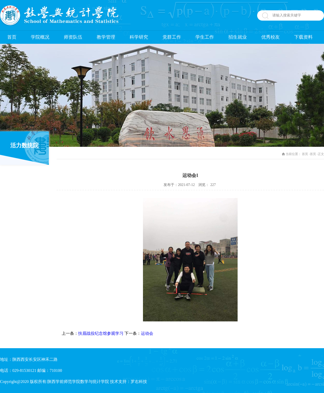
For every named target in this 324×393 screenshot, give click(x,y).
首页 (11, 37)
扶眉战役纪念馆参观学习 (100, 333)
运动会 (147, 333)
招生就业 (237, 37)
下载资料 (303, 37)
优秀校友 (270, 37)
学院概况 (40, 37)
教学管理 (106, 37)
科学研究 (139, 37)
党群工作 (172, 37)
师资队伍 (73, 37)
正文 (321, 154)
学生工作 (204, 37)
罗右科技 (139, 381)
